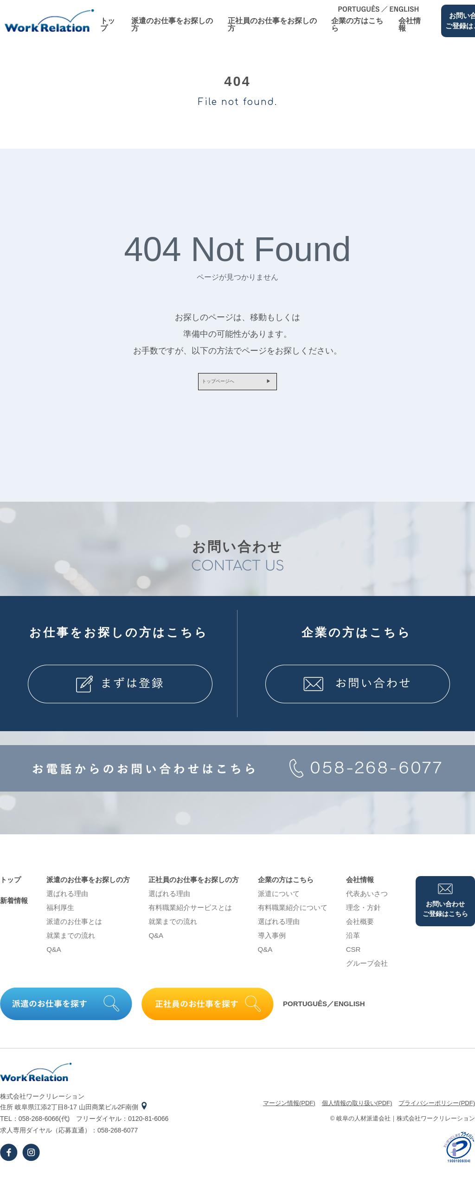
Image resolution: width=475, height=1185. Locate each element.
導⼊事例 (272, 942)
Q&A (53, 956)
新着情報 (14, 907)
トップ (107, 24)
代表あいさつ (367, 900)
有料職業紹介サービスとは (190, 914)
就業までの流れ (70, 942)
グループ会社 (367, 970)
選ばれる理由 (67, 900)
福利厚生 (60, 914)
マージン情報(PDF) (289, 1109)
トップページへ (209, 385)
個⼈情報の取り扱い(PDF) (357, 1109)
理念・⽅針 (363, 914)
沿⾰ (353, 942)
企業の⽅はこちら (357, 24)
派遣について (279, 900)
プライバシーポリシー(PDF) (436, 1109)
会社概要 (360, 928)
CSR (353, 956)
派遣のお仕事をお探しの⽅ (172, 24)
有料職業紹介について (292, 914)
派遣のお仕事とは (74, 928)
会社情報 (409, 24)
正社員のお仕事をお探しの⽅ (272, 24)
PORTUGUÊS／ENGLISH (324, 1011)
